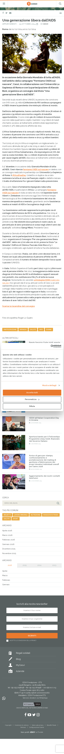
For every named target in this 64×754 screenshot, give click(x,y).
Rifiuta (32, 406)
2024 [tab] (39, 565)
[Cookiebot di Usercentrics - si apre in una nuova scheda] (50, 346)
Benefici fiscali (51, 725)
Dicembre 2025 (8, 549)
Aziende (20, 671)
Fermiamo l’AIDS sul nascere (36, 169)
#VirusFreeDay (19, 175)
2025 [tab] (24, 565)
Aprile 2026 (7, 531)
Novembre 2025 (9, 553)
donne (49, 329)
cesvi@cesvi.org (49, 688)
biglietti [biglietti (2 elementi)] (7, 515)
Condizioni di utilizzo (22, 725)
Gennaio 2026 (8, 544)
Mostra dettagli (49, 385)
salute (33, 329)
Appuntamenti (9, 24)
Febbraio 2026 (8, 540)
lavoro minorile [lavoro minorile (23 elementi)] (20, 515)
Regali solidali (23, 653)
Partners (23, 727)
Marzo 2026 (7, 535)
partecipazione (10, 329)
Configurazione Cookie (36, 727)
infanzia (23, 329)
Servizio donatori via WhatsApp (35, 698)
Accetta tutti (32, 392)
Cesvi (45, 24)
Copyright (8, 725)
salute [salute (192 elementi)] (7, 519)
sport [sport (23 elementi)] (15, 519)
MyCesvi (20, 665)
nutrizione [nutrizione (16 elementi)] (35, 515)
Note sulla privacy (38, 725)
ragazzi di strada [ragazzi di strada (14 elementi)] (50, 515)
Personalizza (32, 399)
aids (41, 329)
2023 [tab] (54, 565)
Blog (18, 659)
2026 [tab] (10, 565)
